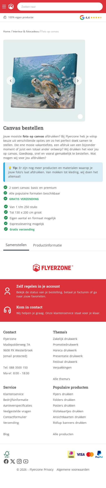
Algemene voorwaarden (73, 469)
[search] (97, 6)
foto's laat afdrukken (30, 172)
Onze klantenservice (59, 313)
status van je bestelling (46, 292)
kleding (74, 172)
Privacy (48, 469)
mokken (57, 172)
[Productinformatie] (47, 245)
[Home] (6, 31)
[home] (11, 6)
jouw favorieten (34, 296)
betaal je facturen (76, 292)
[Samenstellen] (16, 245)
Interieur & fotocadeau (26, 31)
